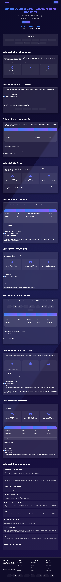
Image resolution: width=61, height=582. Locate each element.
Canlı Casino (19, 568)
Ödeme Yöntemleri (19, 43)
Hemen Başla (26, 21)
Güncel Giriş (18, 40)
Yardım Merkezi (33, 562)
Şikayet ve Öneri (34, 567)
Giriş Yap (50, 2)
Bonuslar (29, 2)
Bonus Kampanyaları (26, 40)
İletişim (32, 565)
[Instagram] (6, 569)
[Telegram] (9, 569)
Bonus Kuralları (48, 565)
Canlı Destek (33, 563)
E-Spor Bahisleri (19, 571)
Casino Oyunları (44, 40)
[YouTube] (12, 569)
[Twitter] (4, 569)
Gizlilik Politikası (48, 563)
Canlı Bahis (19, 563)
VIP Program (48, 571)
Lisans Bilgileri (48, 568)
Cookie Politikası (48, 570)
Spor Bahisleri (16, 2)
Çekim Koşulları (48, 567)
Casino (23, 2)
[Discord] (14, 569)
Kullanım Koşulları (48, 562)
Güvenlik (32, 570)
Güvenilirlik (27, 43)
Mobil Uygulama (52, 40)
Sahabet (6, 2)
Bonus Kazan (35, 21)
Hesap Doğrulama (34, 568)
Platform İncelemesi (9, 40)
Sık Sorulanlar (42, 43)
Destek (40, 2)
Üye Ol (56, 2)
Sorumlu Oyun (33, 571)
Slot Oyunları (19, 567)
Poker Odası (19, 570)
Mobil (35, 2)
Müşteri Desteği (35, 43)
